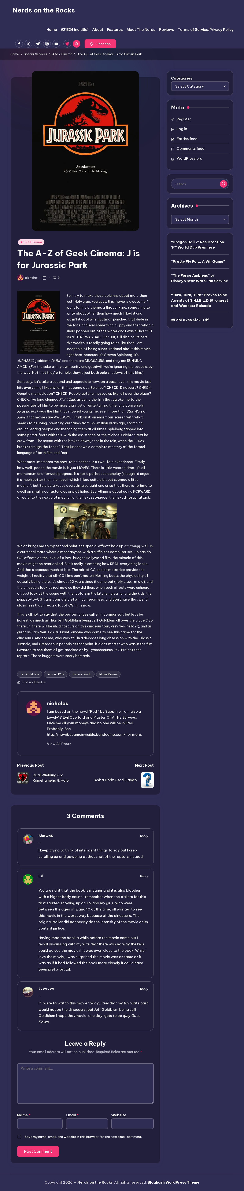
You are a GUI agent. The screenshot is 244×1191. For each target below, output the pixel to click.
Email (72, 1115)
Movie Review (108, 674)
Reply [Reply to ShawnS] (144, 836)
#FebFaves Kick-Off (190, 320)
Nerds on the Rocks (44, 10)
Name (23, 1115)
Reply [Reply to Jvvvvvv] (144, 989)
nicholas (57, 703)
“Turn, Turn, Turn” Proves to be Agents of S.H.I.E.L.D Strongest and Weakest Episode (199, 300)
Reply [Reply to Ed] (144, 876)
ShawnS (45, 835)
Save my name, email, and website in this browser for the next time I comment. (83, 1137)
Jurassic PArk (55, 674)
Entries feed (187, 138)
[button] (100, 43)
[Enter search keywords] (200, 184)
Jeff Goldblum (29, 674)
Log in (182, 129)
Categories (181, 78)
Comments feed (190, 148)
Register (184, 119)
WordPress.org (189, 158)
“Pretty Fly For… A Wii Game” (198, 261)
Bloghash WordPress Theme (173, 1182)
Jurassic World (81, 674)
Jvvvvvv (46, 988)
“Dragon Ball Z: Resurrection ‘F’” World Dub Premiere (197, 245)
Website (118, 1115)
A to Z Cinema (31, 242)
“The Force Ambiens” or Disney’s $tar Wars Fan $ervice (199, 278)
